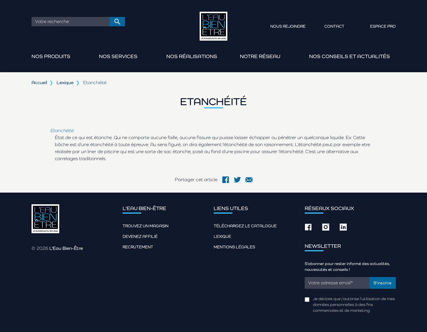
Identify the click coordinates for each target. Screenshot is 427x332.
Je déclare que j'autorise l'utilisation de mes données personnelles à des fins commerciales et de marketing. (354, 304)
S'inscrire (383, 283)
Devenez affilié (140, 236)
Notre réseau (260, 56)
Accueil (39, 82)
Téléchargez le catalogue (245, 226)
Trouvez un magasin (145, 226)
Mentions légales (234, 247)
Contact (334, 26)
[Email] (337, 283)
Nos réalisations (191, 56)
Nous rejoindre (288, 26)
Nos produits (51, 56)
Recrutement (138, 247)
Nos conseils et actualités (349, 56)
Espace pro (383, 26)
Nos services (118, 56)
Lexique (65, 82)
